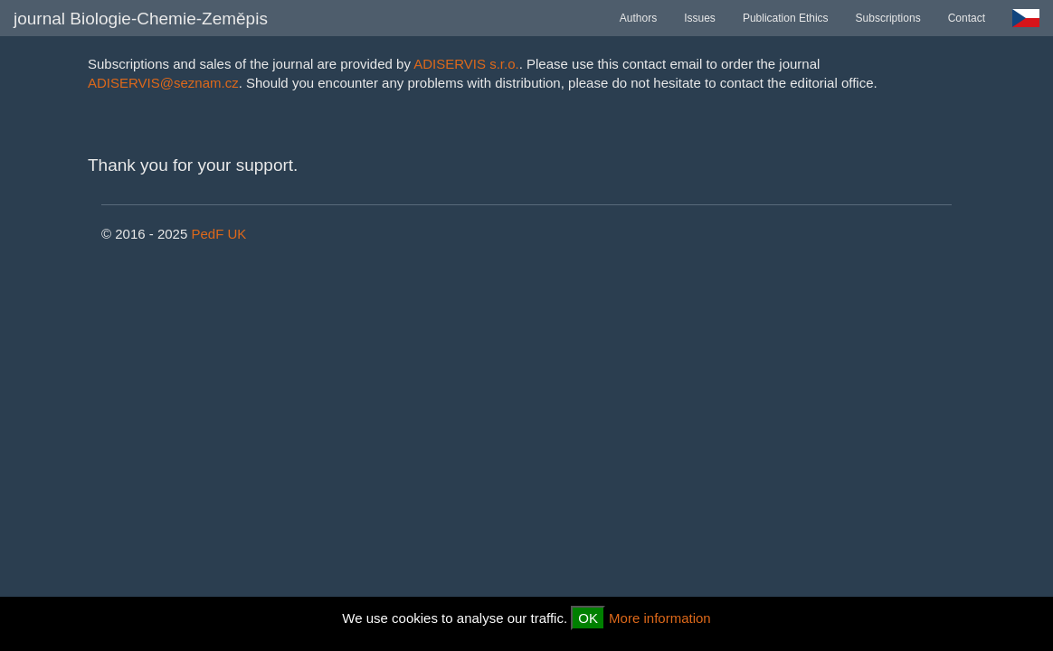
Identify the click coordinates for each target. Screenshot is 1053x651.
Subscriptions (888, 18)
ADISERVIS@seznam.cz (163, 82)
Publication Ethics (786, 18)
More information (660, 618)
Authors (638, 18)
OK (588, 618)
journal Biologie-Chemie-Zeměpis (141, 18)
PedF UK (218, 233)
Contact (966, 18)
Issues (700, 18)
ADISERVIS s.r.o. (465, 63)
